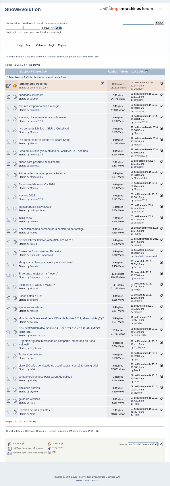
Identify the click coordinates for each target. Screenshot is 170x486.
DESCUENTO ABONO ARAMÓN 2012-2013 (46, 240)
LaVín (33, 369)
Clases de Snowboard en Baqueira (40, 251)
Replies (113, 71)
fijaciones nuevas (29, 388)
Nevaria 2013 (27, 195)
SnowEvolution (23, 9)
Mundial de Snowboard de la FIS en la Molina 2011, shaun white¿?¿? (61, 318)
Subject (25, 71)
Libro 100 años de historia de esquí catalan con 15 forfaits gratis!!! (59, 365)
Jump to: (123, 444)
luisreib (33, 244)
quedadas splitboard (31, 95)
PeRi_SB (93, 56)
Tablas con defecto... (31, 354)
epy (32, 358)
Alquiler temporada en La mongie (39, 106)
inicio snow (25, 217)
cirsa (32, 87)
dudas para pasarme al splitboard (39, 162)
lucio (136, 381)
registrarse (62, 23)
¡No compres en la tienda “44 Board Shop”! (45, 139)
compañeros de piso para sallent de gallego (45, 376)
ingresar (49, 23)
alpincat (34, 288)
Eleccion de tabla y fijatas (34, 410)
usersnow (139, 111)
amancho (139, 99)
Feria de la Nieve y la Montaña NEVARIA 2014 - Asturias (53, 151)
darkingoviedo (37, 210)
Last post (140, 71)
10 (45, 88)
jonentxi (34, 335)
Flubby (33, 232)
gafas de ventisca (29, 399)
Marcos (34, 132)
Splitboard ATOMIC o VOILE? (37, 284)
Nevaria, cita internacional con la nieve (42, 117)
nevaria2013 (36, 121)
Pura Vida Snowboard (41, 255)
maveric (34, 311)
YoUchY (34, 322)
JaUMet (34, 98)
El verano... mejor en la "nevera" (38, 273)
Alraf (32, 414)
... (22, 64)
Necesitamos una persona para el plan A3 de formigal (51, 229)
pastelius (34, 165)
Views (124, 71)
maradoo (34, 221)
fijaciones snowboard (31, 307)
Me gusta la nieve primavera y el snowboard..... (47, 262)
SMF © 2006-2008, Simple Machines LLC (99, 477)
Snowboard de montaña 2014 (37, 184)
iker (85, 56)
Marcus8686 (36, 177)
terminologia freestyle (33, 83)
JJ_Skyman (36, 348)
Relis (32, 402)
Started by (40, 71)
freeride (34, 266)
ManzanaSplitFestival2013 (35, 206)
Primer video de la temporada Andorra (42, 173)
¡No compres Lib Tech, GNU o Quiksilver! (44, 128)
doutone (34, 299)
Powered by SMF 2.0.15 (65, 477)
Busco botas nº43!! (30, 296)
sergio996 (35, 110)
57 (25, 64)
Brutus (33, 277)
